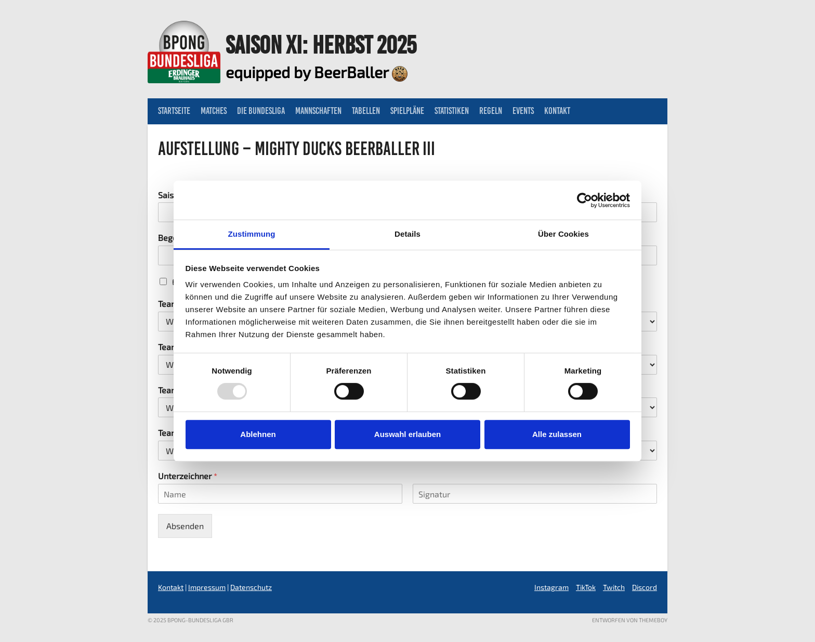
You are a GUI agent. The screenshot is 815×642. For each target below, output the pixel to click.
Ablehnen (257, 434)
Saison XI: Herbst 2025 (321, 45)
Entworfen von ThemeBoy (629, 620)
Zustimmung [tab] (251, 233)
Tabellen (366, 111)
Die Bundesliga (261, 111)
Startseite (174, 111)
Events (523, 111)
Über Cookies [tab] (563, 233)
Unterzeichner (187, 476)
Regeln (490, 111)
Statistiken (452, 111)
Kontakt (557, 111)
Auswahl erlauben (407, 434)
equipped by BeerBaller (316, 71)
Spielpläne (407, 111)
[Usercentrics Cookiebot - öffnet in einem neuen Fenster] (584, 200)
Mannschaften (318, 111)
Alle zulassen (557, 434)
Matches (214, 111)
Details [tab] (407, 233)
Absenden (185, 526)
